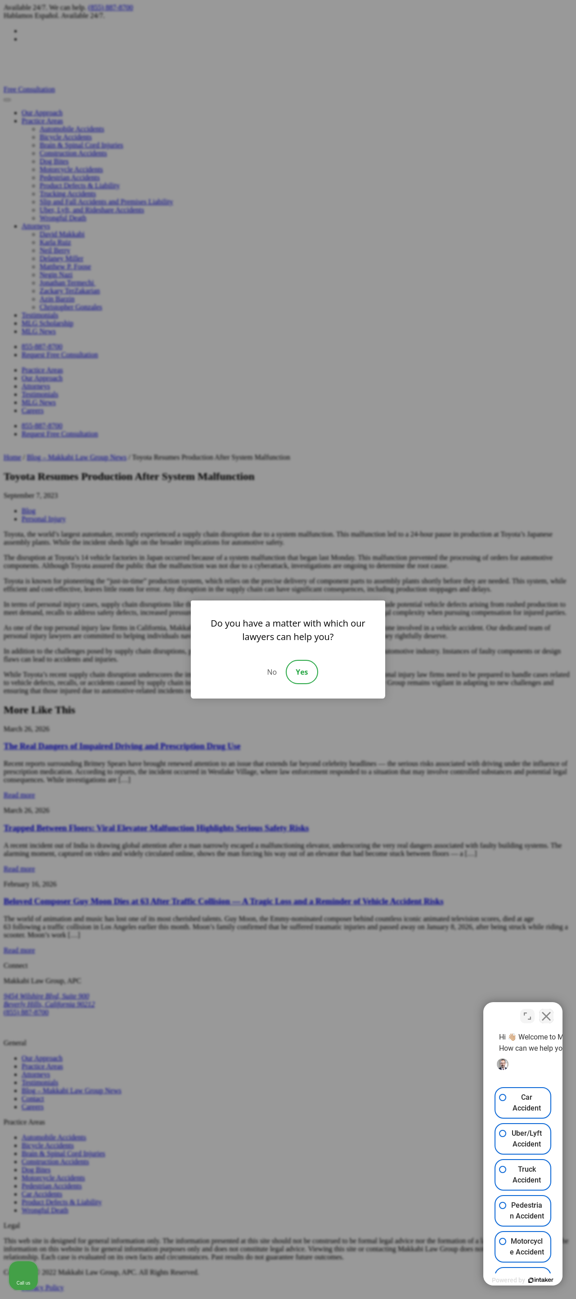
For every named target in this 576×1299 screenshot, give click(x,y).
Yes (302, 672)
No (272, 672)
